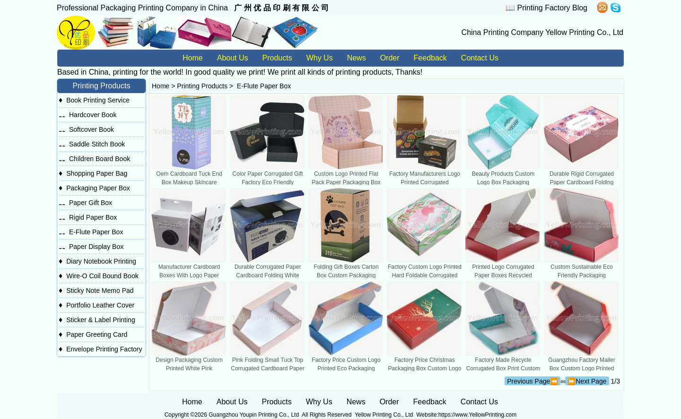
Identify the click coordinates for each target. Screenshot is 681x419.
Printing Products (202, 86)
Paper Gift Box (90, 202)
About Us (232, 58)
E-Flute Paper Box (96, 232)
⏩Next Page (587, 381)
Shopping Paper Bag (96, 173)
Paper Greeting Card (96, 334)
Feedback (430, 58)
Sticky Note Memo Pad (99, 290)
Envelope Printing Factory (104, 349)
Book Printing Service (98, 100)
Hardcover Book (92, 115)
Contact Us (479, 58)
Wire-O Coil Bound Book (102, 276)
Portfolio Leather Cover (100, 305)
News (356, 58)
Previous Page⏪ (532, 381)
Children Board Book (99, 158)
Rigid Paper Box (93, 217)
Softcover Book (91, 129)
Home (193, 58)
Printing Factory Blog (552, 8)
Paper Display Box (96, 246)
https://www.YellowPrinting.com (477, 414)
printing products (363, 72)
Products (277, 58)
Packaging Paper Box (98, 188)
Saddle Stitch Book (97, 144)
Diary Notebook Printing (101, 261)
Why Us (319, 58)
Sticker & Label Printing (100, 320)
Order (390, 58)
